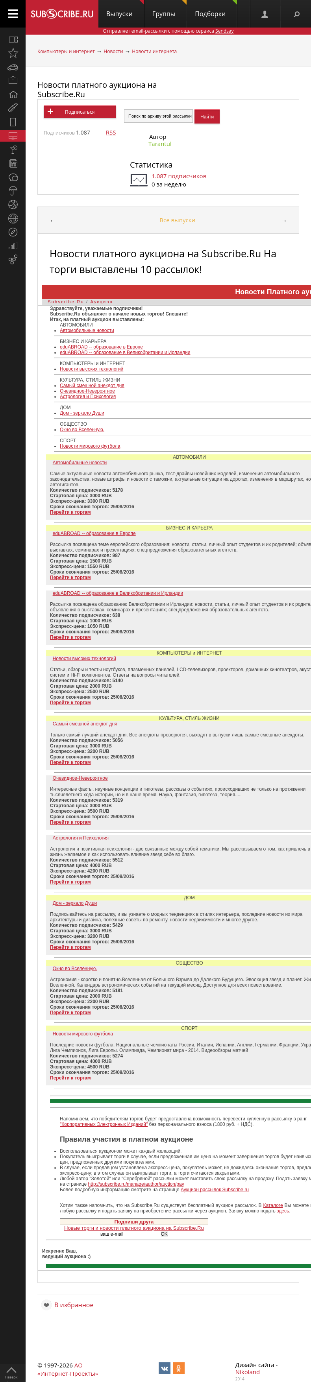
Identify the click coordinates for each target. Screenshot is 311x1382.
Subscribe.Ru (66, 301)
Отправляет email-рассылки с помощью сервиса (168, 31)
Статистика (151, 164)
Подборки (216, 9)
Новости (113, 51)
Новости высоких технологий (91, 369)
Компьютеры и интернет (66, 51)
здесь (283, 1211)
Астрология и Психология (88, 396)
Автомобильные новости (87, 330)
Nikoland (247, 1372)
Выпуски (125, 9)
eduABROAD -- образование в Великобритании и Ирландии (125, 352)
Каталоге (273, 1205)
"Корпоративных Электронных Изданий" (104, 1124)
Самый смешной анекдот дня (92, 385)
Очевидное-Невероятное (87, 391)
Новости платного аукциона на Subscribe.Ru (97, 89)
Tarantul (160, 144)
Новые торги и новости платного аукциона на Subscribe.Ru (134, 1228)
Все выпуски (177, 220)
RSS (111, 132)
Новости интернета (154, 51)
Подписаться (79, 112)
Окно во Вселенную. (82, 429)
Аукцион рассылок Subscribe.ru (215, 1189)
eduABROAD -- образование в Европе (101, 347)
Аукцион (101, 301)
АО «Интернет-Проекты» (67, 1369)
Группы (169, 9)
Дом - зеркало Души (82, 413)
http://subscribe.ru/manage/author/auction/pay (136, 1184)
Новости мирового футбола (90, 446)
